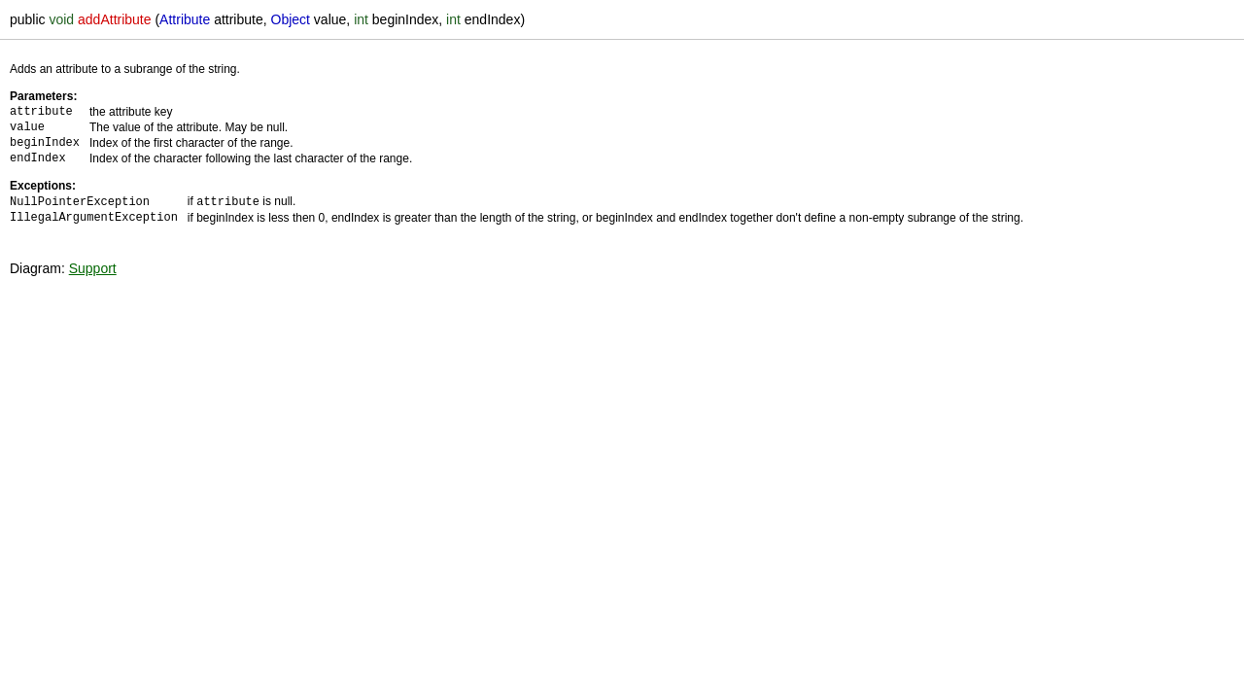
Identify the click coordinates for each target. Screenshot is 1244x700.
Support (93, 267)
